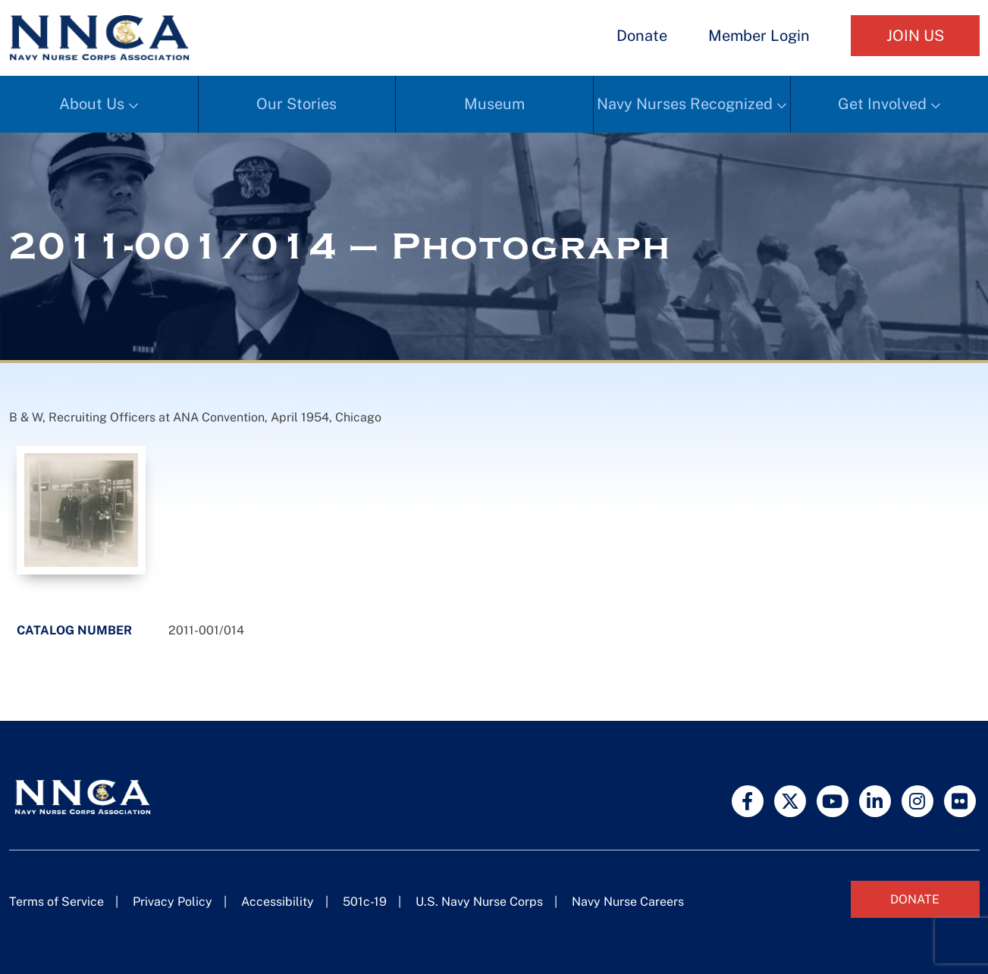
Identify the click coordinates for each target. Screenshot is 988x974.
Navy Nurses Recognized (685, 104)
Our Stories (296, 104)
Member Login (759, 36)
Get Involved (882, 104)
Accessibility (277, 901)
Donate (641, 36)
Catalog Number (74, 630)
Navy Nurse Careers (628, 901)
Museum (494, 104)
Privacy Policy (172, 901)
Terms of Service (56, 901)
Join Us (915, 36)
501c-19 (365, 901)
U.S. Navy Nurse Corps (479, 901)
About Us (91, 104)
